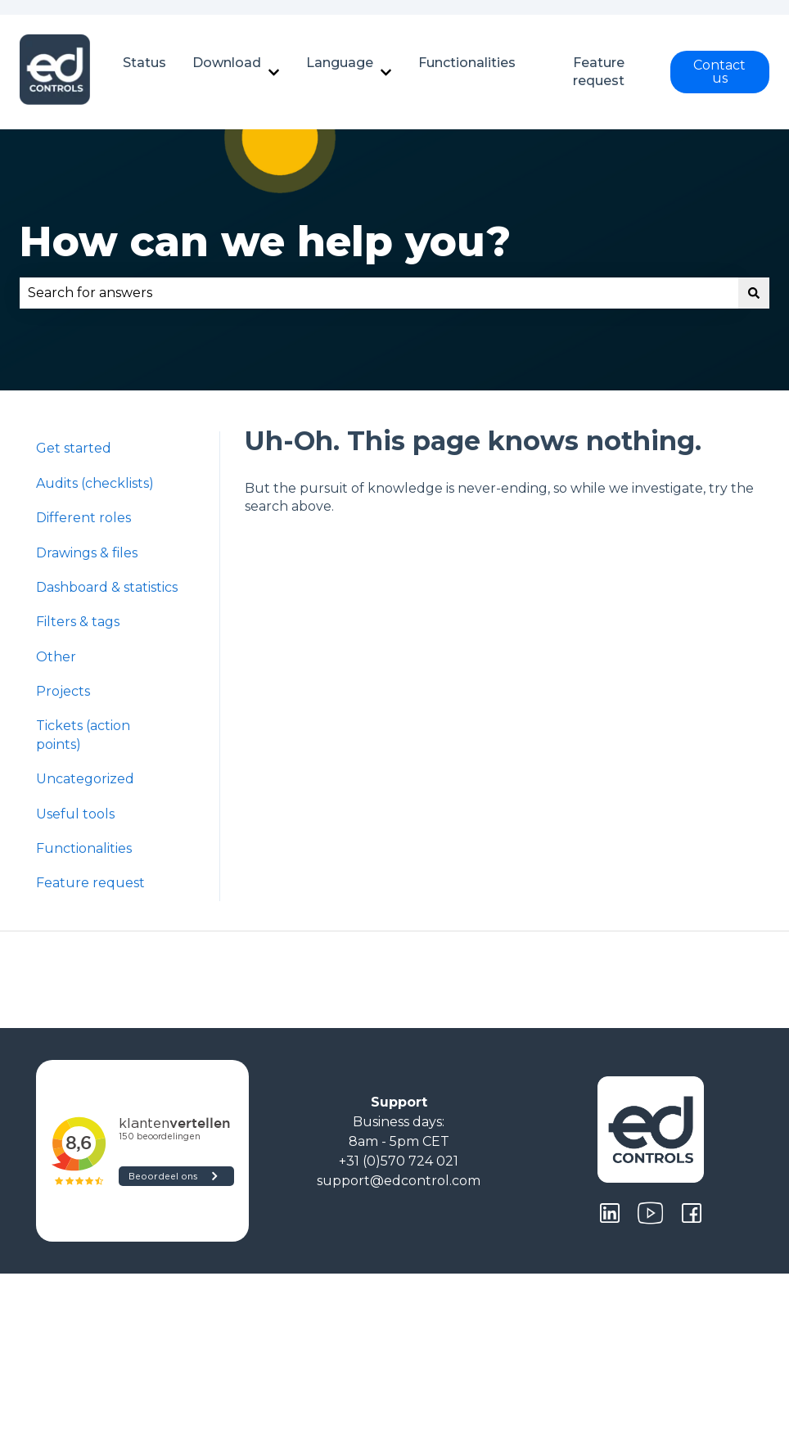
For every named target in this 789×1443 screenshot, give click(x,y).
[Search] (753, 293)
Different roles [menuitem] (83, 517)
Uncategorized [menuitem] (85, 779)
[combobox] (379, 293)
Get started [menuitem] (73, 448)
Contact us (719, 71)
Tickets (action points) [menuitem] (83, 734)
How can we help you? (265, 242)
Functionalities (467, 62)
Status (144, 62)
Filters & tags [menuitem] (77, 621)
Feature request (598, 71)
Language (339, 62)
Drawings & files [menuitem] (87, 553)
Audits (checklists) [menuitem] (95, 483)
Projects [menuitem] (63, 691)
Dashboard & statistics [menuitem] (107, 587)
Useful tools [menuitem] (75, 814)
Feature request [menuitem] (90, 883)
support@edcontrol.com (398, 1180)
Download (226, 62)
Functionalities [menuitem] (84, 848)
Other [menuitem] (56, 657)
